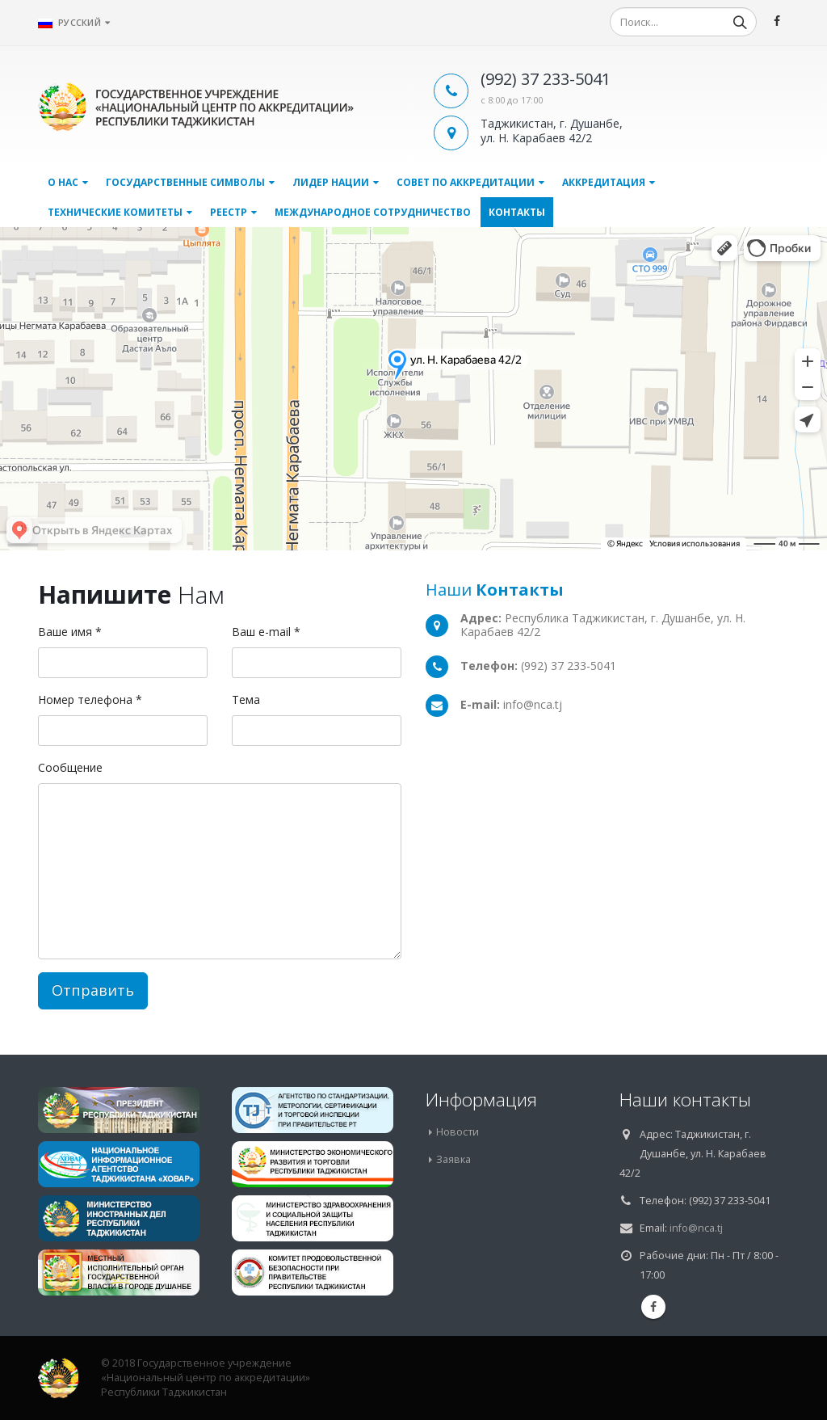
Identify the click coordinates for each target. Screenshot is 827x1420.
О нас (63, 182)
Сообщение (70, 767)
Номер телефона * (90, 699)
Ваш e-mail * (266, 631)
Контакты (517, 212)
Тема (246, 699)
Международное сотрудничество (373, 212)
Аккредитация (603, 182)
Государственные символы (185, 182)
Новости (457, 1132)
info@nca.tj (696, 1228)
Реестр (228, 212)
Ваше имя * (70, 631)
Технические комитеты (115, 212)
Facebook (653, 1307)
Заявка (453, 1159)
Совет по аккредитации (466, 182)
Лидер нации (330, 182)
